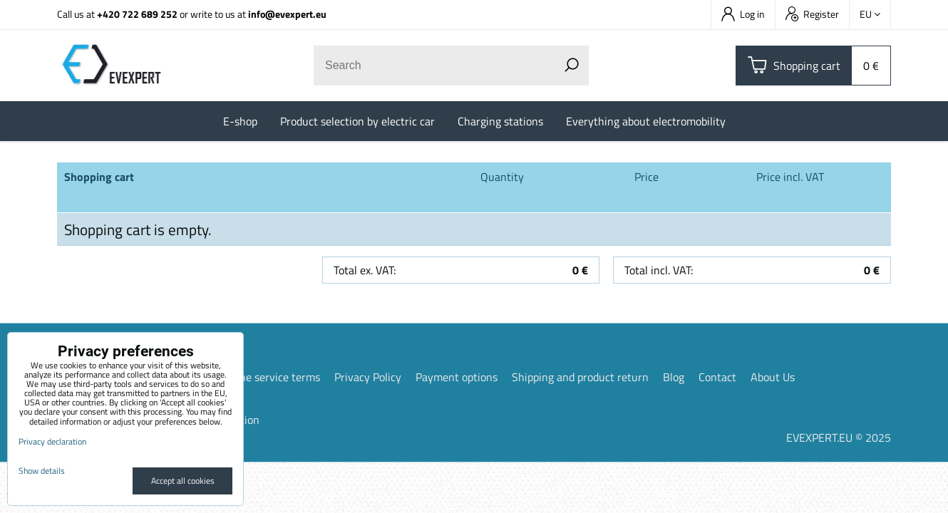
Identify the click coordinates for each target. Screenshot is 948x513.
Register (812, 13)
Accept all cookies (183, 480)
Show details (42, 470)
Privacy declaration (52, 441)
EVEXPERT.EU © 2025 (838, 437)
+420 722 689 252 (137, 13)
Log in (743, 13)
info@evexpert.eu (287, 13)
